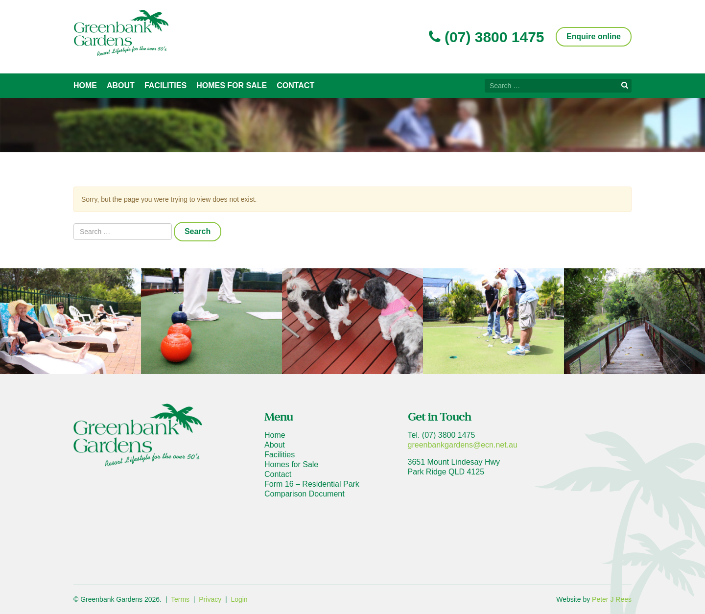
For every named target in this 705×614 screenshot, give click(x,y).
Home (85, 85)
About (121, 85)
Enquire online (593, 36)
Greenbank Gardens (120, 33)
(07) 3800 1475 (486, 37)
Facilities (165, 85)
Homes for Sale (231, 85)
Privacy (210, 599)
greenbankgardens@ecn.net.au (462, 445)
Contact (295, 85)
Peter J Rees (612, 599)
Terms (180, 599)
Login (239, 599)
